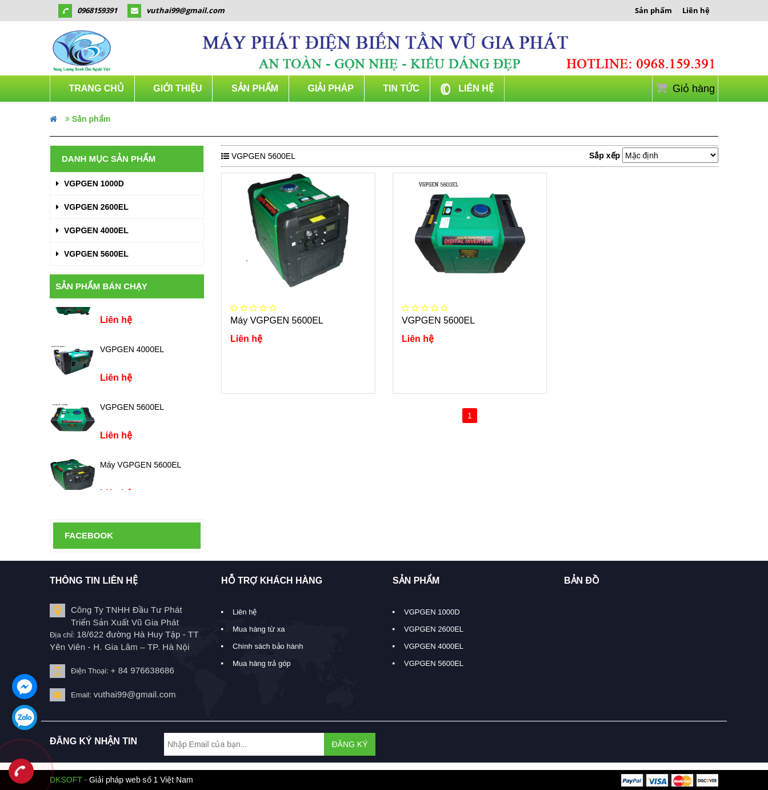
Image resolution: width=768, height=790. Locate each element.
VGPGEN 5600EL (92, 253)
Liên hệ (696, 10)
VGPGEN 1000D (90, 183)
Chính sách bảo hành (268, 646)
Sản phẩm (653, 10)
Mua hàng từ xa (259, 629)
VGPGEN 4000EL (92, 230)
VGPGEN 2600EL (92, 207)
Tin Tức (400, 88)
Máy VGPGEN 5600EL (140, 468)
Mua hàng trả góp (262, 663)
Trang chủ (95, 88)
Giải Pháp (329, 88)
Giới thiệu (176, 88)
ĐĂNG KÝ (349, 744)
